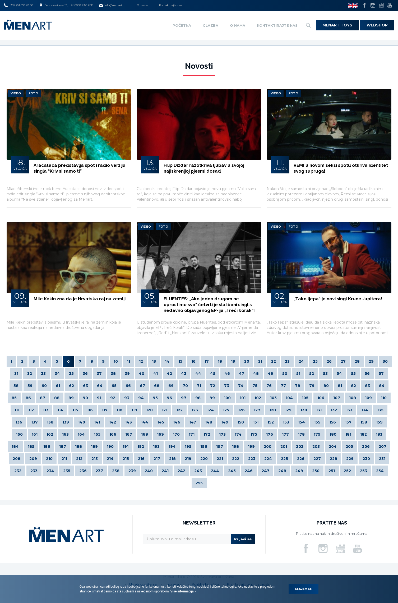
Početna (182, 25)
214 (110, 458)
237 (99, 470)
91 (99, 397)
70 (185, 385)
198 (235, 446)
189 (94, 446)
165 (97, 434)
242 (181, 470)
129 (288, 410)
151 (255, 422)
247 (265, 470)
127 (257, 410)
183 (379, 434)
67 (142, 385)
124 (210, 410)
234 (50, 470)
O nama (142, 5)
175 (254, 434)
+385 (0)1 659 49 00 (18, 5)
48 (256, 373)
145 (160, 422)
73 (226, 385)
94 (141, 397)
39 (127, 373)
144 (144, 422)
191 (125, 446)
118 (119, 410)
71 (199, 385)
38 (113, 373)
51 (298, 373)
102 (257, 397)
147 (192, 422)
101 (243, 397)
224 (268, 458)
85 (14, 397)
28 (357, 361)
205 (349, 446)
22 (273, 361)
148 (208, 422)
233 (34, 470)
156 (332, 422)
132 (334, 410)
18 (220, 361)
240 (149, 470)
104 (289, 397)
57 (381, 373)
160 (19, 434)
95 (155, 397)
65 (114, 385)
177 (285, 434)
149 (224, 422)
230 (366, 458)
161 (35, 434)
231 (382, 458)
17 (207, 361)
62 (71, 385)
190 (110, 446)
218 (172, 458)
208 (16, 458)
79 (311, 385)
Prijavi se (243, 539)
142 (112, 422)
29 (371, 361)
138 (50, 422)
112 (31, 410)
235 (66, 470)
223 (251, 458)
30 (385, 361)
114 (60, 410)
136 (19, 422)
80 (326, 385)
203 (316, 446)
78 (297, 385)
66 (128, 385)
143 (128, 422)
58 (15, 385)
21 (260, 361)
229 (350, 458)
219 (188, 458)
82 (353, 385)
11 (128, 361)
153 (286, 422)
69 (171, 385)
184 (15, 446)
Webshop (377, 25)
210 (49, 458)
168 (144, 434)
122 (179, 410)
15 (180, 361)
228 (333, 458)
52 (311, 373)
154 (301, 422)
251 (331, 470)
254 (380, 470)
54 (339, 373)
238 (115, 470)
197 (219, 446)
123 (195, 410)
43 (183, 373)
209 (33, 458)
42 (169, 373)
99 (212, 397)
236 (83, 470)
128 (272, 410)
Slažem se (303, 589)
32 (29, 373)
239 (132, 470)
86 (28, 397)
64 (100, 385)
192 (140, 446)
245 (232, 470)
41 (155, 373)
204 (333, 446)
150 (240, 422)
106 (320, 397)
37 (99, 373)
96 (169, 397)
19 (233, 361)
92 (112, 397)
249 (299, 470)
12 (141, 361)
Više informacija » (183, 591)
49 (270, 373)
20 (246, 361)
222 (235, 458)
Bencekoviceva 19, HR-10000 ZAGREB (66, 5)
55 (353, 373)
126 (241, 410)
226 (300, 458)
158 (363, 422)
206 (366, 446)
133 (349, 410)
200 (267, 446)
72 (212, 385)
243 (198, 470)
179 (317, 434)
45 (212, 373)
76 (269, 385)
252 (347, 470)
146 (176, 422)
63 (85, 385)
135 (380, 410)
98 (198, 397)
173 (222, 434)
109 (368, 397)
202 (299, 446)
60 (44, 385)
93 (126, 397)
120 (149, 410)
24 (301, 361)
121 (164, 410)
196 (203, 446)
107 (336, 397)
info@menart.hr (112, 5)
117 (105, 410)
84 (382, 385)
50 (284, 373)
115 (75, 410)
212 (79, 458)
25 (315, 361)
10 (116, 361)
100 (227, 397)
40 (141, 373)
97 (183, 397)
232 (17, 470)
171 (192, 434)
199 (251, 446)
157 (348, 422)
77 (283, 385)
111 (17, 410)
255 (199, 483)
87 (42, 397)
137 (34, 422)
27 (343, 361)
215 (126, 458)
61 (58, 385)
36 (85, 373)
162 (50, 434)
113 (45, 410)
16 (193, 361)
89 (71, 397)
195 (188, 446)
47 (241, 373)
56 (367, 373)
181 (348, 434)
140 (81, 422)
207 (382, 446)
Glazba (210, 25)
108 (352, 397)
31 (16, 373)
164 (81, 434)
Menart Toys (337, 25)
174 (238, 434)
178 (301, 434)
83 (367, 385)
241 (165, 470)
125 (226, 410)
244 (215, 470)
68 (156, 385)
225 (284, 458)
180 (333, 434)
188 (78, 446)
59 (30, 385)
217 (157, 458)
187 (62, 446)
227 (317, 458)
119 (134, 410)
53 (325, 373)
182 (363, 434)
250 (316, 470)
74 (240, 385)
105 (305, 397)
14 (167, 361)
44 (198, 373)
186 (46, 446)
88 (56, 397)
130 (303, 410)
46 (227, 373)
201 (283, 446)
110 (384, 397)
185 (31, 446)
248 (282, 470)
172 (206, 434)
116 (90, 410)
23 (287, 361)
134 (364, 410)
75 (254, 385)
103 (273, 397)
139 (65, 422)
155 (317, 422)
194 (172, 446)
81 (340, 385)
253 (363, 470)
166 (112, 434)
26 (329, 361)
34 (57, 373)
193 (156, 446)
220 (204, 458)
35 (71, 373)
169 (160, 434)
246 (249, 470)
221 (220, 458)
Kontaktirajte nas (170, 5)
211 (64, 458)
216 (141, 458)
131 (319, 410)
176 (269, 434)
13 (154, 361)
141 (97, 422)
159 (379, 422)
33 (43, 373)
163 (65, 434)
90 (85, 397)
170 (176, 434)
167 (128, 434)
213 (94, 458)
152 (270, 422)
